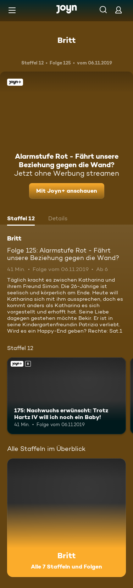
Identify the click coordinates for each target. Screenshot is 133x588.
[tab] (21, 219)
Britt (66, 40)
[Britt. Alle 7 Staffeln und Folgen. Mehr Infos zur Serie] (66, 517)
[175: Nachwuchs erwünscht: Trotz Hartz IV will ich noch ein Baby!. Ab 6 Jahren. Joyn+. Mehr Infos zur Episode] (66, 396)
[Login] (118, 10)
